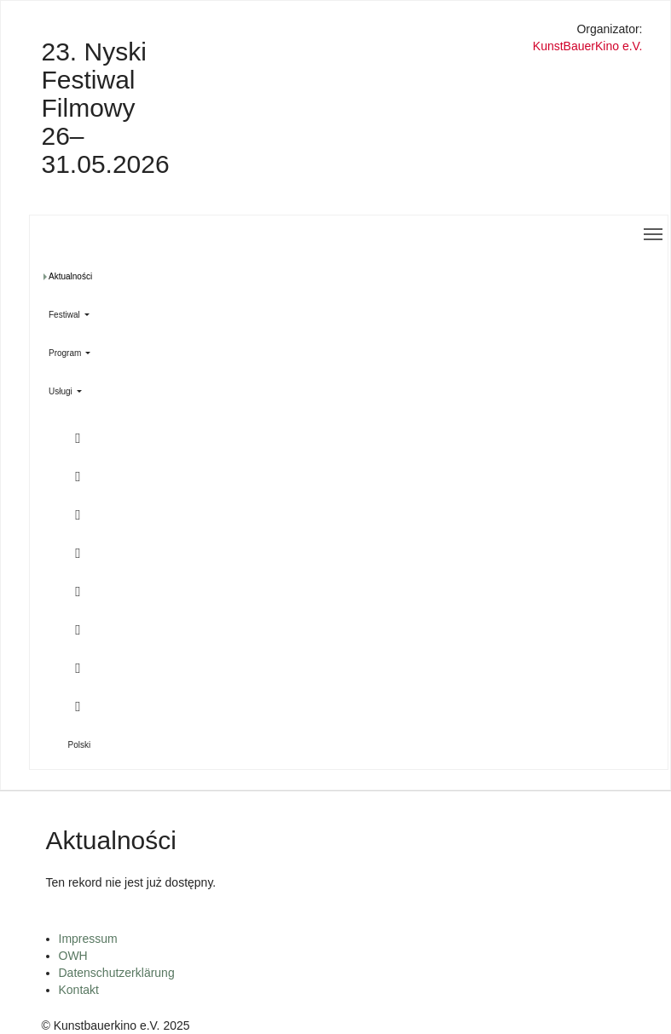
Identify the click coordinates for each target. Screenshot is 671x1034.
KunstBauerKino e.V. (588, 46)
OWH (73, 955)
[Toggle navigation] (653, 234)
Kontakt (79, 990)
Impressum (88, 938)
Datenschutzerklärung (117, 972)
